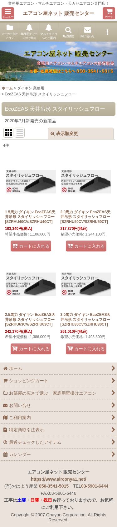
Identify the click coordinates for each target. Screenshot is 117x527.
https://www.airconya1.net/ (58, 479)
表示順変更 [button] (64, 133)
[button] (8, 13)
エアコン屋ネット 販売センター (58, 13)
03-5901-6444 (94, 486)
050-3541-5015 (54, 486)
